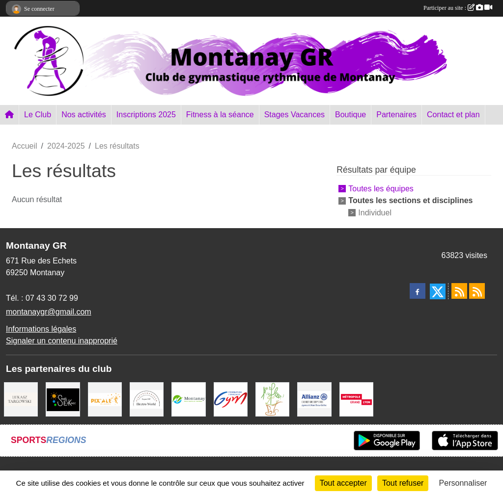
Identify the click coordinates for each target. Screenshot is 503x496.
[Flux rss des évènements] (477, 291)
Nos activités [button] (83, 114)
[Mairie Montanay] (188, 398)
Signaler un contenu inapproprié (61, 341)
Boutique (350, 114)
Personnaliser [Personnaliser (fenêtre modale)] (463, 483)
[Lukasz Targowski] (21, 398)
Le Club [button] (37, 114)
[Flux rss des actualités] (459, 291)
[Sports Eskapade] (63, 398)
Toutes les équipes (381, 188)
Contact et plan (453, 114)
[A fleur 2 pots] (272, 398)
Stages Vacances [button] (294, 114)
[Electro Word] (147, 398)
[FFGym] (231, 398)
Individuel (374, 212)
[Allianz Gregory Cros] (314, 398)
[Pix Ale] (105, 398)
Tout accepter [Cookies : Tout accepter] (343, 483)
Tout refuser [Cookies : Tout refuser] (402, 483)
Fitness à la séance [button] (220, 114)
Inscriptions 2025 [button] (146, 114)
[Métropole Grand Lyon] (356, 398)
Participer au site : (457, 7)
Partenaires (396, 114)
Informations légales (41, 329)
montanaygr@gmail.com (48, 312)
